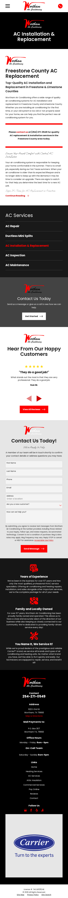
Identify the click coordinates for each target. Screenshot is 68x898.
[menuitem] (34, 227)
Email (9, 488)
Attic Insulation (34, 780)
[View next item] (39, 399)
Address (10, 496)
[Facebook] (31, 810)
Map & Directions (34, 716)
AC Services (34, 776)
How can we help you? (16, 512)
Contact (34, 798)
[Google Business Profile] (25, 810)
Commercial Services (34, 785)
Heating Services (34, 771)
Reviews (34, 794)
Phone (9, 480)
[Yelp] (36, 810)
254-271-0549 (34, 696)
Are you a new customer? (18, 504)
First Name (11, 463)
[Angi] (42, 810)
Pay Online (34, 789)
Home (34, 767)
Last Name (11, 471)
